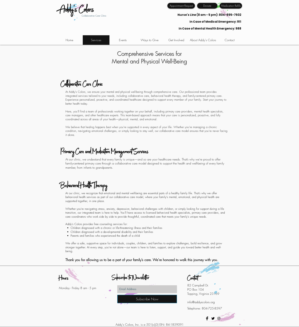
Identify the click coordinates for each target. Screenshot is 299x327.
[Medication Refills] (231, 6)
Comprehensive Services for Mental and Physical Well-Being (149, 57)
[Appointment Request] (181, 6)
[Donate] (207, 6)
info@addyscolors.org (201, 302)
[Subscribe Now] (147, 299)
